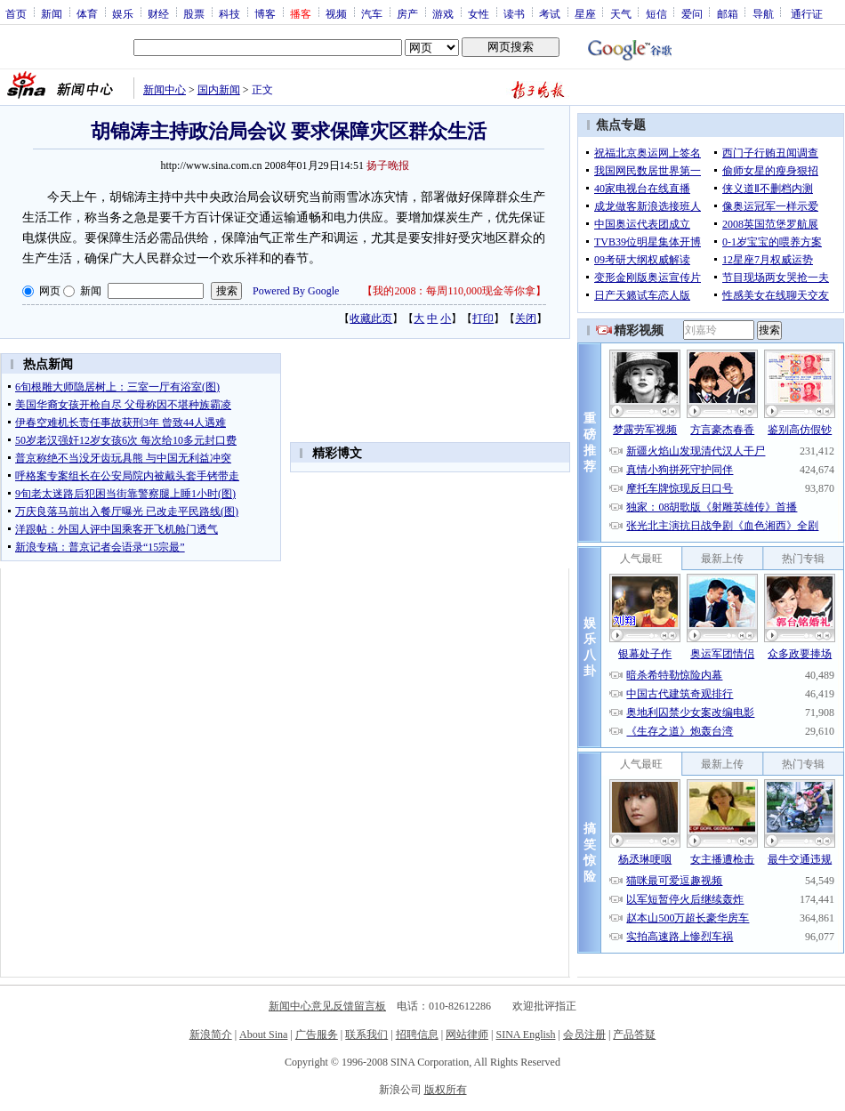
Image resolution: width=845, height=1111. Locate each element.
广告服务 (316, 1034)
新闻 (51, 13)
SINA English (525, 1034)
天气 (621, 13)
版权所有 (445, 1089)
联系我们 (366, 1034)
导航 (763, 13)
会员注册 (584, 1034)
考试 (549, 13)
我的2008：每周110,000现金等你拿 (454, 291)
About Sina (263, 1034)
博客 (265, 13)
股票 (194, 13)
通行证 (807, 13)
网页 (49, 291)
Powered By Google (296, 291)
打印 (483, 318)
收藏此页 (371, 318)
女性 (478, 13)
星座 (585, 13)
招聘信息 (417, 1034)
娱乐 (122, 13)
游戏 (443, 13)
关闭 (525, 318)
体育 (87, 13)
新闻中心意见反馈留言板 (327, 1006)
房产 (407, 13)
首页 (16, 13)
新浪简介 (210, 1034)
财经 (158, 13)
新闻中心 (164, 90)
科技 (229, 13)
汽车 (371, 13)
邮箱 (727, 13)
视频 (336, 13)
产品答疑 (634, 1034)
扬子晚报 (387, 165)
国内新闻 (218, 90)
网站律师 (467, 1034)
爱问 (692, 13)
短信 (656, 13)
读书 (514, 13)
